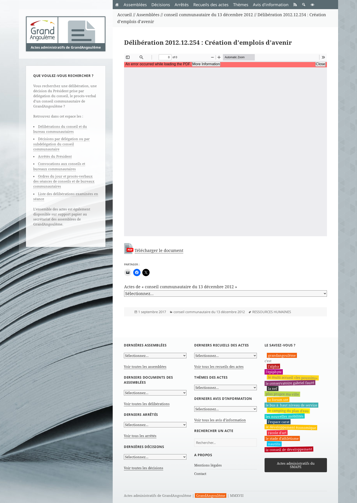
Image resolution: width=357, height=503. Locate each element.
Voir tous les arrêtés (140, 435)
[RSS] (295, 4)
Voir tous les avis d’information (220, 420)
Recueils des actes (211, 4)
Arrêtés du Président (55, 156)
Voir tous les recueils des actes (219, 366)
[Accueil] (117, 4)
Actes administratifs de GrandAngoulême (66, 47)
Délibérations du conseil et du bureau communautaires (60, 129)
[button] (303, 4)
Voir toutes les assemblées (145, 366)
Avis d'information (270, 4)
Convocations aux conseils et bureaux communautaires (59, 166)
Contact (200, 473)
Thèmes (240, 4)
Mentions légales (208, 465)
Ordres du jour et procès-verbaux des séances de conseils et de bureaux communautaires (63, 181)
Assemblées (135, 4)
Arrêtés (182, 4)
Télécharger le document (159, 250)
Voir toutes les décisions (143, 468)
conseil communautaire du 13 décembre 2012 (209, 311)
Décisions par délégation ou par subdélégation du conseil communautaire (61, 143)
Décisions (160, 4)
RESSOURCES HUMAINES (271, 311)
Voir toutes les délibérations (147, 403)
